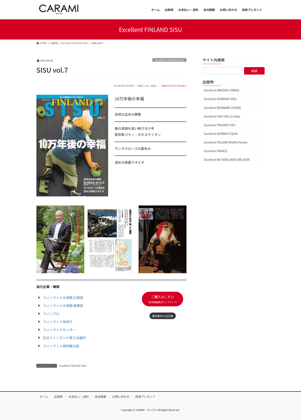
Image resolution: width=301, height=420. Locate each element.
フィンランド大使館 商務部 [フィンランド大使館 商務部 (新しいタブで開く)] (63, 305)
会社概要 (100, 396)
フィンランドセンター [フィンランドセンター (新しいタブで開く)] (59, 329)
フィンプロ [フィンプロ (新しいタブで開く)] (51, 313)
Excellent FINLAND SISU (169, 60)
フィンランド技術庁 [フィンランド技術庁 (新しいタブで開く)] (58, 321)
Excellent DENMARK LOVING (222, 108)
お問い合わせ (121, 396)
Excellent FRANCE (215, 151)
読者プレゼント (145, 396)
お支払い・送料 (79, 396)
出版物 (58, 396)
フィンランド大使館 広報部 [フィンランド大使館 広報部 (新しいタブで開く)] (63, 297)
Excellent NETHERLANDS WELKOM (227, 160)
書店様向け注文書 (162, 316)
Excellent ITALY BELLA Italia (222, 116)
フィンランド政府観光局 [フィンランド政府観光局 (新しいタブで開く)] (61, 345)
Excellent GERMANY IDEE (220, 99)
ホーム (43, 396)
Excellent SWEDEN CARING (221, 90)
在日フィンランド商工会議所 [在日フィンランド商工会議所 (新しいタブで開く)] (64, 337)
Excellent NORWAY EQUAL (221, 134)
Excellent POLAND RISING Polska (225, 142)
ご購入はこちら (162, 299)
